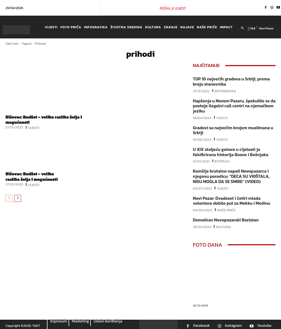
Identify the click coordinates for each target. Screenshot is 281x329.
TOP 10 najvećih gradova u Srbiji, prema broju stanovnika (230, 81)
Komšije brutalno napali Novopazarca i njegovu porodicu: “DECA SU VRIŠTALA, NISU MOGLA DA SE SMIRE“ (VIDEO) (230, 174)
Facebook (201, 323)
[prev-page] (8, 198)
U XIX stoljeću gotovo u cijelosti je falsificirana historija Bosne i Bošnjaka (229, 150)
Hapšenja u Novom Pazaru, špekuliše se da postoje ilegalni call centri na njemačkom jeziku (232, 105)
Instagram (233, 323)
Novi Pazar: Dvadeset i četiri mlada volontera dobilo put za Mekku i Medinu (230, 198)
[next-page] (17, 198)
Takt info (11, 43)
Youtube (264, 323)
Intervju (222, 159)
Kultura (223, 223)
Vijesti (34, 127)
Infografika (225, 90)
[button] (242, 28)
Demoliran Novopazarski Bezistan (224, 217)
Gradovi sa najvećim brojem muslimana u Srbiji (231, 129)
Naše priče (226, 207)
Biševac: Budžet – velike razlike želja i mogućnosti (45, 119)
